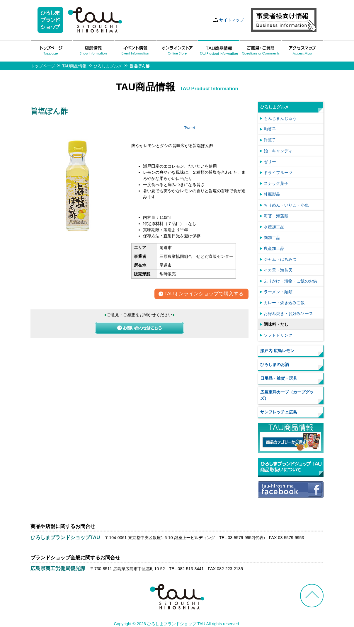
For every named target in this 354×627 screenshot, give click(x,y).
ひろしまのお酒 (274, 364)
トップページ (42, 66)
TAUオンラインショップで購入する (204, 294)
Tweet (189, 127)
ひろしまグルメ (107, 66)
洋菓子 (270, 140)
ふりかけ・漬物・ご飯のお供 (290, 281)
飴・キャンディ (278, 151)
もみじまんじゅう (280, 118)
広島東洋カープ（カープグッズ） (287, 395)
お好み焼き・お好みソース (288, 313)
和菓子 (270, 129)
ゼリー (270, 161)
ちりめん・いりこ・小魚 (286, 205)
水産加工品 (274, 226)
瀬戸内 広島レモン (277, 350)
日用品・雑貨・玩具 (278, 378)
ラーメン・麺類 (278, 291)
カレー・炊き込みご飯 (284, 302)
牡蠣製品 (272, 194)
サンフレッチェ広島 (278, 412)
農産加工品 (274, 248)
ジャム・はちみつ (280, 259)
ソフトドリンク (278, 335)
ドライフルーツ (278, 172)
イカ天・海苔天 (278, 270)
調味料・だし (276, 324)
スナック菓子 (276, 183)
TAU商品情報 (74, 66)
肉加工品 (272, 237)
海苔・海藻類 (276, 216)
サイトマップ (231, 20)
